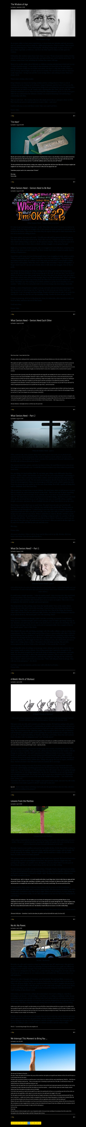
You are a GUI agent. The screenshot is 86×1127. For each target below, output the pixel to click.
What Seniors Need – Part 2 (23, 415)
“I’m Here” (15, 122)
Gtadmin (14, 7)
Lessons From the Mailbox (22, 801)
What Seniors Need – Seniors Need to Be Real (31, 188)
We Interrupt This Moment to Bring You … (29, 1038)
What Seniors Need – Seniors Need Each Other (31, 320)
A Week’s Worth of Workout (22, 679)
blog (13, 116)
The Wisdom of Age (19, 4)
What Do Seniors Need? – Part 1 (25, 548)
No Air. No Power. (18, 925)
